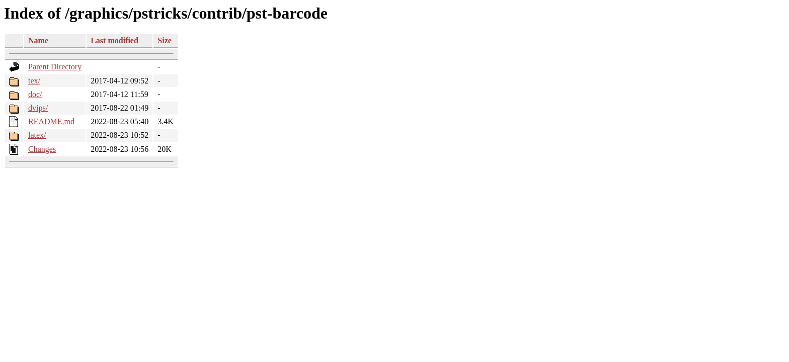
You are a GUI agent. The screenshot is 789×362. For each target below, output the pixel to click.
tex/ (34, 80)
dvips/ (38, 108)
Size (164, 40)
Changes (42, 149)
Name (38, 40)
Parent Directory (55, 66)
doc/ (35, 94)
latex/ (37, 135)
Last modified (114, 40)
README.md (51, 121)
